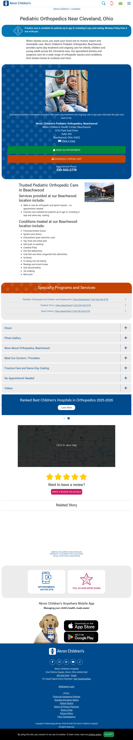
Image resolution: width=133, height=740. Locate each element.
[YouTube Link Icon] (73, 662)
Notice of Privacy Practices (66, 706)
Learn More (66, 407)
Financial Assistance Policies (66, 696)
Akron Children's (61, 8)
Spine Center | (48, 311)
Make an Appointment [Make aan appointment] (66, 149)
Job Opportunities (82, 678)
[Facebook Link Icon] (52, 662)
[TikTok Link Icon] (80, 662)
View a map (66, 141)
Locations (75, 8)
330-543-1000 (63, 675)
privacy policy (94, 734)
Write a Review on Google (66, 491)
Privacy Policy (66, 713)
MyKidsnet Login (66, 686)
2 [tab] (68, 417)
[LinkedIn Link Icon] (66, 662)
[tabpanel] (66, 404)
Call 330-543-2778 (99, 299)
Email (73, 675)
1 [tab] (64, 417)
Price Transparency (66, 716)
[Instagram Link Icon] (59, 662)
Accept (109, 734)
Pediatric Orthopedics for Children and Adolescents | (48, 299)
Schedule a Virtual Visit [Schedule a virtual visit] (67, 158)
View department (81, 299)
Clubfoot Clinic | (48, 305)
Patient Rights (66, 703)
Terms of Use (67, 709)
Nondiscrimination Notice (66, 699)
